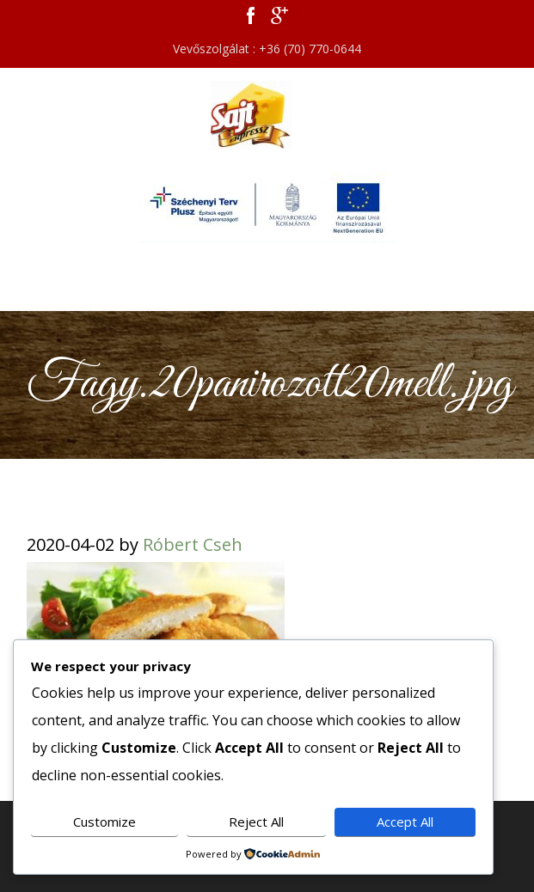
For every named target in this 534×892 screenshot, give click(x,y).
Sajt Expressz (267, 115)
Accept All (405, 821)
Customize (104, 821)
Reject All (256, 821)
